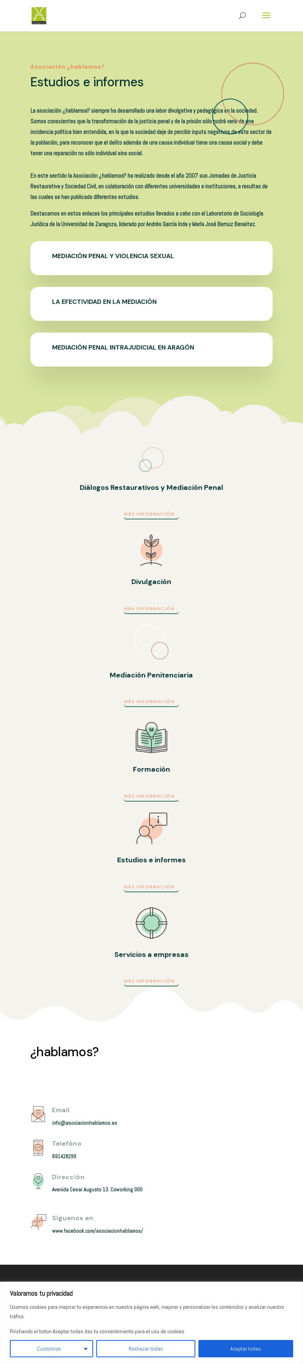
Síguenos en (73, 1218)
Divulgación (151, 581)
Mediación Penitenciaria (151, 675)
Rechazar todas (146, 1348)
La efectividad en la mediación (104, 302)
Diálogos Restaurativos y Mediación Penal (151, 487)
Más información (149, 514)
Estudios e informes (151, 860)
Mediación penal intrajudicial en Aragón (123, 347)
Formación (151, 769)
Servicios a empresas (151, 954)
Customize (49, 1348)
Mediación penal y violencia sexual (113, 256)
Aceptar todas (245, 1348)
